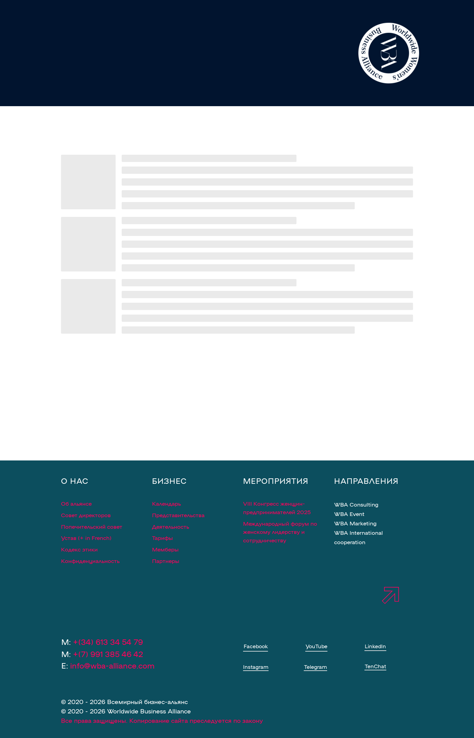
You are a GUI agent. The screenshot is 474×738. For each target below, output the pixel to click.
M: (102, 653)
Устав (68, 537)
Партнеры (165, 560)
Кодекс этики (79, 549)
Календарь (166, 503)
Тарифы (162, 537)
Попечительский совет (91, 526)
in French (97, 537)
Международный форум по (280, 523)
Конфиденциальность (90, 560)
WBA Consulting (356, 504)
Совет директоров (86, 514)
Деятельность (170, 526)
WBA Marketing (355, 523)
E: (107, 665)
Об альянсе (76, 503)
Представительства (178, 514)
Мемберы (165, 549)
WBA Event (349, 513)
